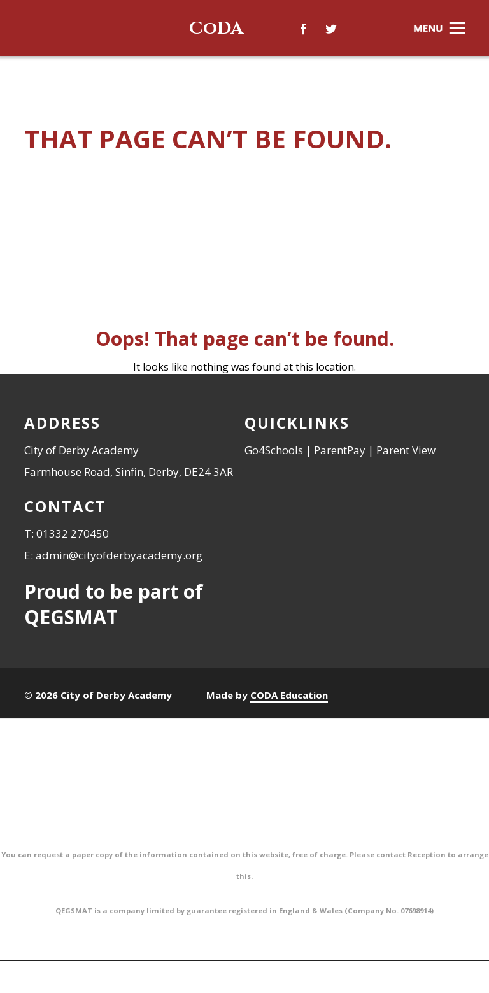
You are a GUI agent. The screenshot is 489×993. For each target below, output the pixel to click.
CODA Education (289, 695)
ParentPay (339, 450)
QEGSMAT (71, 617)
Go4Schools (273, 450)
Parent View (406, 450)
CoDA (216, 28)
